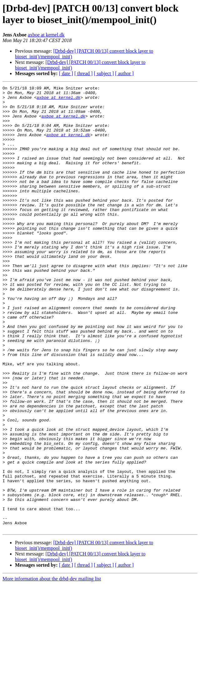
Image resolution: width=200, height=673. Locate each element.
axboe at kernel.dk (46, 34)
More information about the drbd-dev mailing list (51, 667)
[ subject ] (104, 73)
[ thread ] (83, 73)
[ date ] (66, 73)
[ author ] (124, 73)
